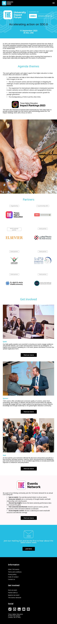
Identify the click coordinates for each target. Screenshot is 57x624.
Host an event (12, 590)
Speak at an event (13, 595)
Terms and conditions (15, 572)
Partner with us (13, 593)
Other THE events (13, 569)
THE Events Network (14, 597)
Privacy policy (12, 574)
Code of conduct (13, 577)
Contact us (11, 579)
